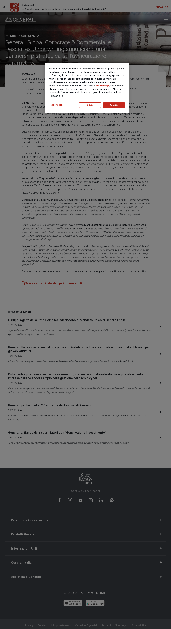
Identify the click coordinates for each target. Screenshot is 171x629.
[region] (87, 88)
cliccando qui (102, 86)
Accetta (114, 105)
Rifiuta (90, 105)
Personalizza (56, 105)
